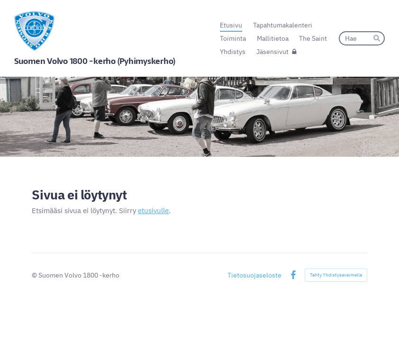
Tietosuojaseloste (254, 275)
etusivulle (153, 210)
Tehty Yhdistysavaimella (336, 275)
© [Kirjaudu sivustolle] (35, 275)
